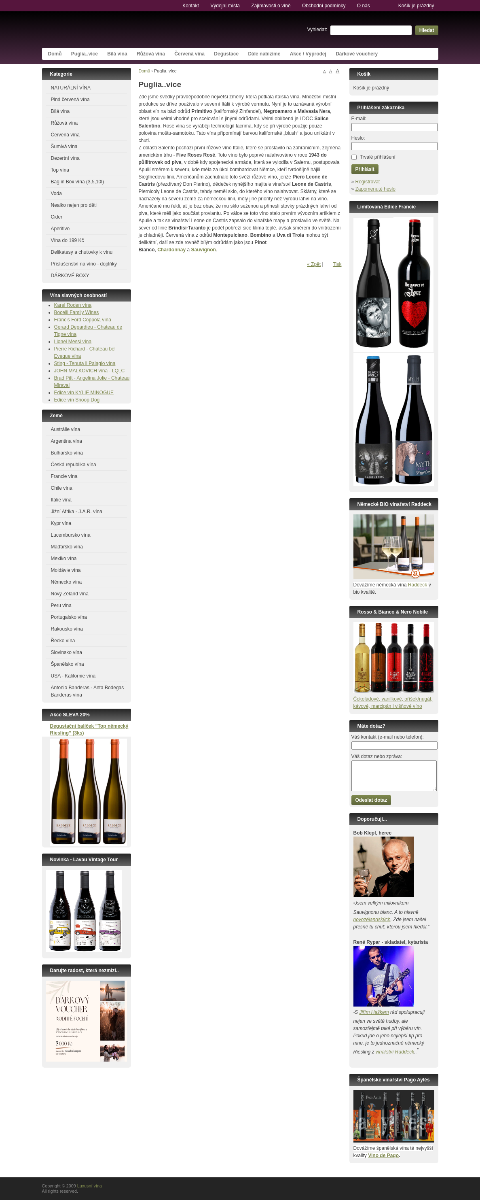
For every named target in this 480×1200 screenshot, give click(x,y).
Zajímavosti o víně (270, 5)
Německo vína (66, 582)
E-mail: (358, 118)
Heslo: (358, 138)
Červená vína (189, 54)
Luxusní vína (102, 29)
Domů (55, 54)
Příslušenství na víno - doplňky (84, 264)
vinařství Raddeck (395, 1052)
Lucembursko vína (71, 535)
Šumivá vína (64, 146)
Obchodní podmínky (323, 5)
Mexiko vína (64, 558)
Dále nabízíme (264, 54)
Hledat (426, 30)
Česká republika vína (73, 464)
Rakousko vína (67, 629)
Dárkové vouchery (357, 54)
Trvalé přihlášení (377, 157)
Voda (56, 193)
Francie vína (64, 476)
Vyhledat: (317, 29)
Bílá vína (117, 54)
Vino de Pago (383, 1155)
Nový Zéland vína (70, 594)
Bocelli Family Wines (76, 312)
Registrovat (367, 182)
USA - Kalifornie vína (73, 676)
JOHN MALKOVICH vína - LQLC (90, 371)
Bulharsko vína (67, 453)
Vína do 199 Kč (67, 240)
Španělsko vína (67, 664)
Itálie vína (61, 500)
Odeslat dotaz (371, 800)
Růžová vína (151, 54)
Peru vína (61, 605)
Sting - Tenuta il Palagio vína (85, 363)
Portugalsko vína (69, 617)
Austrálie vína (65, 429)
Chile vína (61, 488)
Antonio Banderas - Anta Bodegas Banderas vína (87, 691)
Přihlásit (364, 169)
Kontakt (190, 5)
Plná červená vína (70, 99)
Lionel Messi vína (73, 341)
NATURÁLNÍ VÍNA (71, 88)
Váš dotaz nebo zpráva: (376, 756)
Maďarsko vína (67, 547)
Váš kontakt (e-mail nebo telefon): (387, 737)
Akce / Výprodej (308, 54)
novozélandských (372, 919)
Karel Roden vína (73, 305)
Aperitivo (60, 229)
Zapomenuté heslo (375, 189)
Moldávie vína (66, 570)
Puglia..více (84, 54)
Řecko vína (63, 641)
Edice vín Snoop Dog (77, 400)
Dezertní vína (65, 158)
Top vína (60, 170)
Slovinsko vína (66, 652)
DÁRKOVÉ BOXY (70, 275)
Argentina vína (66, 441)
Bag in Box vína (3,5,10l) (77, 182)
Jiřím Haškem (374, 1012)
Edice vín (65, 392)
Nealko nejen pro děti (74, 205)
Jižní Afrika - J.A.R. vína (76, 511)
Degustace (226, 54)
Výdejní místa (225, 5)
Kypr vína (61, 523)
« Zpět (314, 264)
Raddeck (417, 585)
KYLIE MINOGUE (94, 392)
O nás (363, 5)
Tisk (337, 264)
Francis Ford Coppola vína (82, 320)
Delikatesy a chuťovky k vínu (82, 252)
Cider (57, 217)
